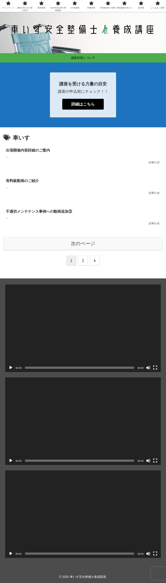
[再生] (11, 368)
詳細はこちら (83, 104)
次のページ (83, 243)
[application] (83, 328)
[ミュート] (148, 368)
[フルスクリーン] (155, 368)
